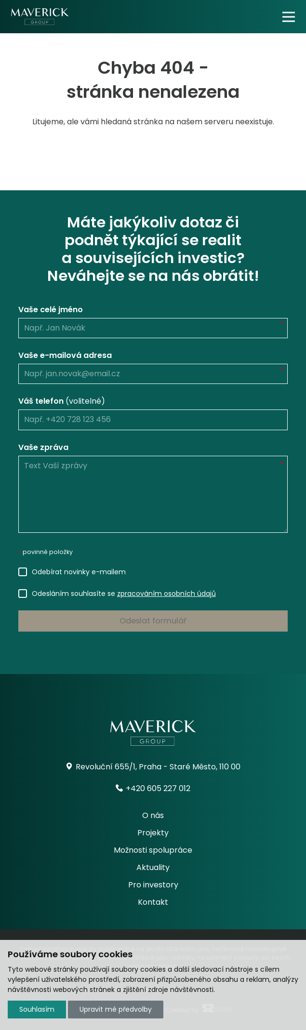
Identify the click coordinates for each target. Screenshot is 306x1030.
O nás (153, 815)
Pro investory (153, 884)
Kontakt (153, 902)
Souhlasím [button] (36, 1009)
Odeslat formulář (153, 620)
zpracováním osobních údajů (166, 593)
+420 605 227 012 (153, 788)
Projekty (153, 832)
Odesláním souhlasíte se (124, 593)
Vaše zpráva (43, 447)
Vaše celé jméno (50, 309)
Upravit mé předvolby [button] (116, 1009)
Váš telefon (61, 401)
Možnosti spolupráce (153, 850)
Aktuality (153, 867)
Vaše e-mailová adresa (65, 355)
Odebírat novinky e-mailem (79, 572)
